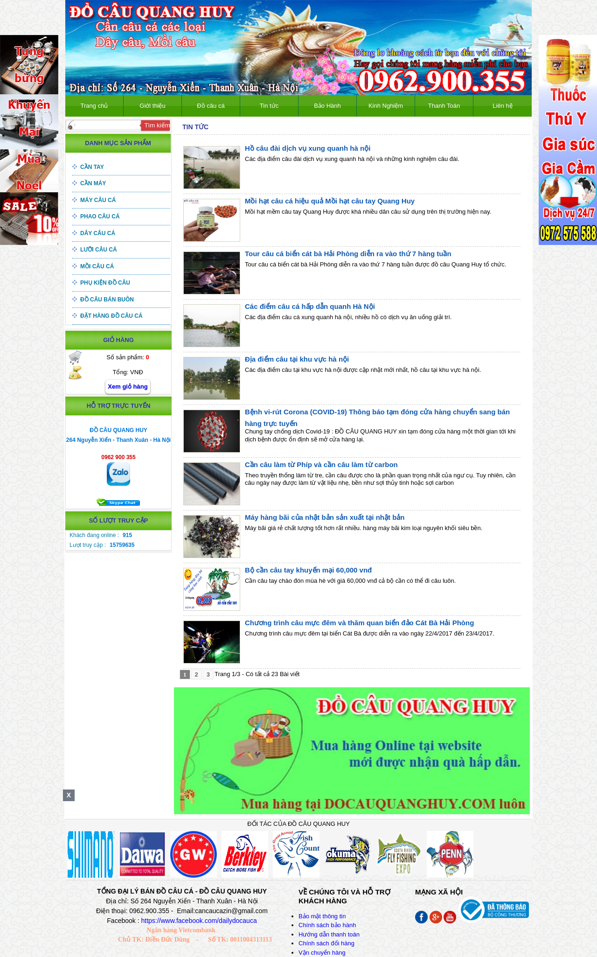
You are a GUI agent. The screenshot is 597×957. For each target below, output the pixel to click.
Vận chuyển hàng (322, 952)
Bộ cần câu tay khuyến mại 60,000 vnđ (308, 570)
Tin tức (269, 105)
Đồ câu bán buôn (107, 299)
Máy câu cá (98, 200)
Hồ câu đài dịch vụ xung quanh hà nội (307, 148)
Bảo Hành (327, 105)
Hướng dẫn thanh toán (329, 934)
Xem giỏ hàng (127, 386)
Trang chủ (94, 105)
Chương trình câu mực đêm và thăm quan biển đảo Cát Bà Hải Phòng (359, 623)
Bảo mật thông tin (322, 916)
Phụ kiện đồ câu (105, 282)
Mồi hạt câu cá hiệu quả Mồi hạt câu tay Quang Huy (330, 201)
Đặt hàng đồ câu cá (111, 316)
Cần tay (92, 167)
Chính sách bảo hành (327, 925)
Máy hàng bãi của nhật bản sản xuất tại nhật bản (325, 517)
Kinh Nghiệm (385, 105)
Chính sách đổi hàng (326, 943)
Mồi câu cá (97, 266)
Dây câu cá (97, 233)
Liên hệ (502, 105)
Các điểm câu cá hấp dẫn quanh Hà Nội (310, 306)
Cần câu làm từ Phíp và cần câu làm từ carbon (321, 464)
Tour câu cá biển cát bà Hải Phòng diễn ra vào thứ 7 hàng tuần (348, 254)
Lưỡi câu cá (98, 249)
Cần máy (93, 183)
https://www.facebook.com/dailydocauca (199, 920)
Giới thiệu (152, 105)
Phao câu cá (100, 216)
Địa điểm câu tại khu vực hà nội (297, 359)
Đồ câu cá (210, 105)
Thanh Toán (444, 105)
